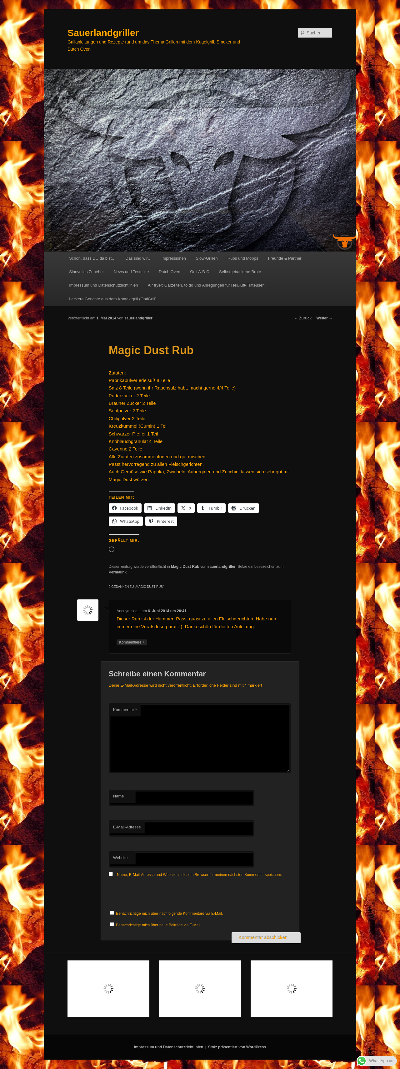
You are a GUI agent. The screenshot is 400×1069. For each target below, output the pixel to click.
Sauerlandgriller (103, 33)
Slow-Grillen (207, 258)
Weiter (324, 318)
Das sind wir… (139, 258)
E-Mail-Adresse (127, 827)
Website (120, 857)
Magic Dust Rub (185, 566)
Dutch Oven (169, 271)
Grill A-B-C (199, 271)
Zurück (303, 318)
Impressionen (174, 258)
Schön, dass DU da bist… (92, 258)
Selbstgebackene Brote (240, 271)
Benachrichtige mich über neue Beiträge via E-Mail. (158, 925)
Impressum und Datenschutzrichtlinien (103, 285)
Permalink (118, 572)
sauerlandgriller (138, 318)
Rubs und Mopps (243, 258)
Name (118, 796)
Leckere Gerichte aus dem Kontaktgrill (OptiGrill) (113, 299)
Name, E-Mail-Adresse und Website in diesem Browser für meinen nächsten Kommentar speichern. (199, 875)
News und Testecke (131, 271)
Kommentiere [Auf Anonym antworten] (131, 642)
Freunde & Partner (285, 258)
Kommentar (125, 709)
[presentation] (156, 894)
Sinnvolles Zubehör (86, 271)
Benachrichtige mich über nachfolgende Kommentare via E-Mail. (169, 913)
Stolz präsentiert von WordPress (237, 1047)
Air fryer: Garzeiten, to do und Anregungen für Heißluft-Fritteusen (206, 285)
